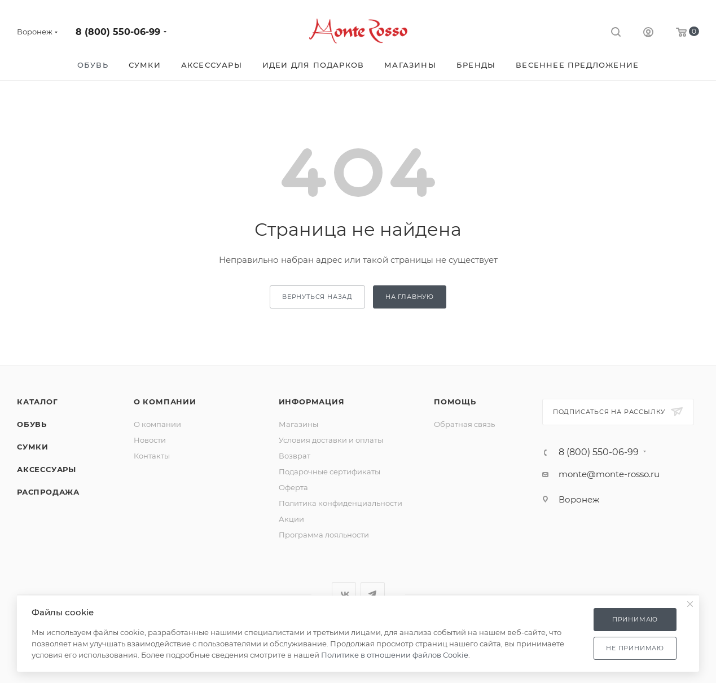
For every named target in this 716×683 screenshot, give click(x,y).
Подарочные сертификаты (329, 471)
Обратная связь (464, 424)
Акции (291, 518)
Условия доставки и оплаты (331, 439)
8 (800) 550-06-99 (118, 32)
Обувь (32, 424)
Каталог (37, 401)
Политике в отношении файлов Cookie (394, 654)
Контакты (152, 455)
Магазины (298, 424)
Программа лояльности (324, 534)
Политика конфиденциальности (340, 503)
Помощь (455, 401)
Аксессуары (46, 469)
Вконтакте (344, 594)
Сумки (33, 446)
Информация (312, 401)
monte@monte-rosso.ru (609, 474)
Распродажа (48, 491)
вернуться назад (317, 297)
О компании (165, 401)
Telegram (373, 594)
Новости (150, 439)
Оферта (293, 487)
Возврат (294, 455)
